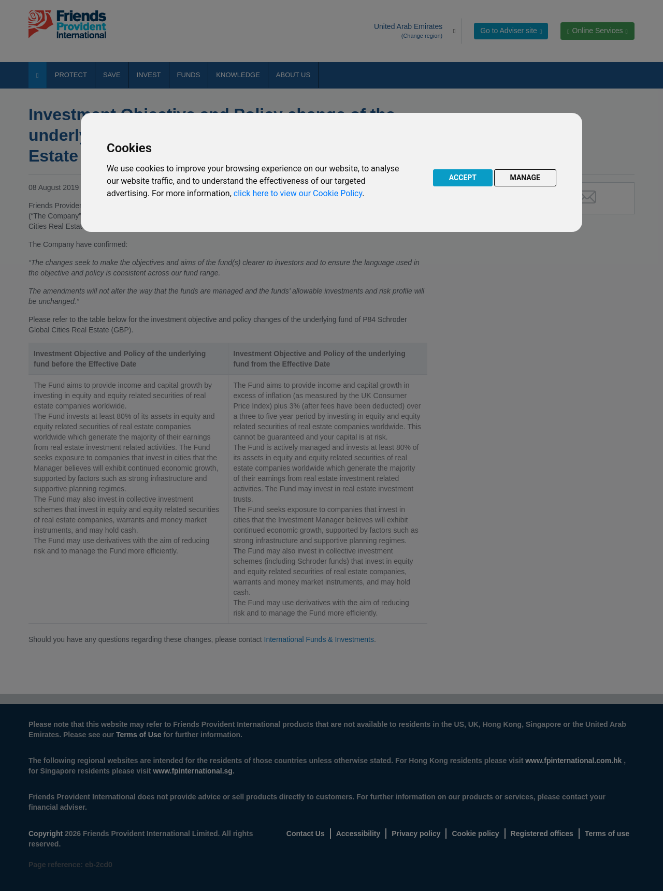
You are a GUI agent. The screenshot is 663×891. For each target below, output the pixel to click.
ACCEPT (463, 177)
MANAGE (525, 177)
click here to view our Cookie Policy (298, 193)
